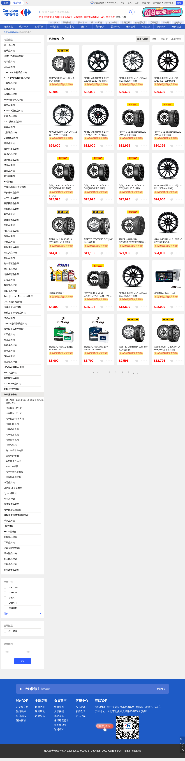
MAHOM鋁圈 (12, 466)
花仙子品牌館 (10, 116)
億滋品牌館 (9, 318)
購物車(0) (168, 3)
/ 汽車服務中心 (25, 32)
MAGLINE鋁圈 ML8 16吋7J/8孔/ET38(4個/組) (168, 240)
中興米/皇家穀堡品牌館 (15, 187)
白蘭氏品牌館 (10, 94)
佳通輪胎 (13, 608)
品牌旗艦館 (68, 22)
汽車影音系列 (12, 440)
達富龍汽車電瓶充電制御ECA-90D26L (61, 348)
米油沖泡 (54, 26)
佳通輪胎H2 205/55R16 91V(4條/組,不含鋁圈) (60, 240)
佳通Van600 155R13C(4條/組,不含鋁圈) (62, 79)
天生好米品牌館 (11, 198)
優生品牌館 (9, 356)
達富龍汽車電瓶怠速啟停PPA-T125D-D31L (96, 348)
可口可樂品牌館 (11, 230)
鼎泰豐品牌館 (10, 553)
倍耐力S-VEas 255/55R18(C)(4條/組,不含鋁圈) (133, 133)
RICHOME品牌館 (12, 383)
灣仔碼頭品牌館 (11, 274)
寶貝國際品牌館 (11, 203)
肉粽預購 (78, 17)
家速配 (166, 22)
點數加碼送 (111, 22)
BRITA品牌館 (10, 372)
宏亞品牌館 (9, 334)
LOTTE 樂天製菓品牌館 (15, 323)
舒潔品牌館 (9, 340)
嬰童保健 (115, 26)
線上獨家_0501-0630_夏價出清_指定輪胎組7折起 (25, 401)
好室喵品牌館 (10, 361)
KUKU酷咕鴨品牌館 (13, 99)
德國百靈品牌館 (11, 504)
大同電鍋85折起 (91, 17)
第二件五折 (96, 22)
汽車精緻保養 (12, 429)
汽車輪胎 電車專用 (15, 418)
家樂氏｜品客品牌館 (13, 329)
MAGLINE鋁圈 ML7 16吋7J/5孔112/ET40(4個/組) (168, 187)
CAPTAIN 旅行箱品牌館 (15, 72)
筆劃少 (164, 38)
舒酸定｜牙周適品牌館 (15, 312)
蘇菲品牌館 (9, 351)
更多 (22, 613)
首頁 (6, 32)
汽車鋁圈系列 (12, 424)
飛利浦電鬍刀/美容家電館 (16, 515)
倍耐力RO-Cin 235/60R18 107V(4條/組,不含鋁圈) (61, 187)
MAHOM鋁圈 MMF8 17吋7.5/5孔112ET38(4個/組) (96, 133)
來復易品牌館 (10, 564)
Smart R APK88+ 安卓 (164, 293)
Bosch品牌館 (10, 531)
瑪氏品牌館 (9, 67)
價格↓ (155, 38)
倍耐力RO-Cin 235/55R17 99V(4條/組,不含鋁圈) (131, 187)
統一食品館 (9, 45)
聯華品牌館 (9, 50)
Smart (11, 597)
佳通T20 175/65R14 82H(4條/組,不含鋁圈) (133, 348)
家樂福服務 (97, 2)
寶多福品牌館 (10, 154)
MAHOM (13, 592)
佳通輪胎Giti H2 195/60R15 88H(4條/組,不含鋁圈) (167, 348)
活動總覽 (154, 22)
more (161, 689)
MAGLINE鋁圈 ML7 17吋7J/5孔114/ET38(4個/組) (133, 79)
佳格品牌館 (9, 236)
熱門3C (84, 26)
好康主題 (8, 26)
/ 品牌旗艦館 (13, 32)
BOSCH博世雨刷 (12, 548)
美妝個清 (100, 26)
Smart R (12, 603)
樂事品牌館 (9, 105)
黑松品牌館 (9, 225)
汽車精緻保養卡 (56, 293)
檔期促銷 (125, 22)
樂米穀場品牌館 (11, 159)
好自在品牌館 (10, 290)
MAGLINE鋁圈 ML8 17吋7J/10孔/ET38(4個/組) (166, 79)
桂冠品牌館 (9, 258)
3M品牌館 (8, 181)
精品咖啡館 (9, 176)
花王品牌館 (9, 214)
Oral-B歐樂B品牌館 (13, 301)
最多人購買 (143, 38)
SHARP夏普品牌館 (13, 488)
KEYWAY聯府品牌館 (14, 367)
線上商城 (54, 22)
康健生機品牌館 (11, 220)
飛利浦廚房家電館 (12, 509)
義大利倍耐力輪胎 (14, 450)
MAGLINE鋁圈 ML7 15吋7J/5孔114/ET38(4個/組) (133, 294)
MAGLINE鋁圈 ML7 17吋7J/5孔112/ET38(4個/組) (63, 133)
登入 (129, 3)
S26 (103, 17)
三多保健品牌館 (11, 192)
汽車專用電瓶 (12, 434)
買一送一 (82, 22)
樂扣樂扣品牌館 (11, 378)
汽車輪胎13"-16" (14, 408)
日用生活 (146, 26)
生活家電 (69, 26)
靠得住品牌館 (10, 345)
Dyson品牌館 (10, 493)
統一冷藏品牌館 (11, 263)
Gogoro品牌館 (11, 138)
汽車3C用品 (11, 445)
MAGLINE (13, 587)
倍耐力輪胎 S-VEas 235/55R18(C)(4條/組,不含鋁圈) (98, 294)
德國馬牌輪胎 (12, 456)
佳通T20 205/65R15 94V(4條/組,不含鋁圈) (98, 240)
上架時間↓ (176, 38)
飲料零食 (39, 26)
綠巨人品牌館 (10, 252)
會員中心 (146, 3)
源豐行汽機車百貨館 (13, 56)
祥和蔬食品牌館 (11, 570)
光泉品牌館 (9, 61)
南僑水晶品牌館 (11, 209)
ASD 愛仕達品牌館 (13, 121)
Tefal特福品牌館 (11, 389)
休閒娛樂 (130, 26)
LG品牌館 (8, 526)
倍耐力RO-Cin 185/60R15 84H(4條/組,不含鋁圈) (96, 187)
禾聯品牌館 (9, 520)
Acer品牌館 (9, 499)
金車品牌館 (9, 127)
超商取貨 (178, 22)
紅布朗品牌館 (10, 559)
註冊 (137, 3)
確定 (22, 661)
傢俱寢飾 (161, 26)
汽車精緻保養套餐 (14, 471)
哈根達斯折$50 (46, 17)
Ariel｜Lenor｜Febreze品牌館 (18, 296)
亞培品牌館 (9, 542)
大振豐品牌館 (10, 83)
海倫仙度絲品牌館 (12, 307)
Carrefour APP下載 (115, 3)
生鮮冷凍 (23, 26)
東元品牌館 (9, 482)
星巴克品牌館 (10, 269)
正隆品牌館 (9, 89)
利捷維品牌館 (10, 537)
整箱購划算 (139, 22)
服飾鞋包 (176, 26)
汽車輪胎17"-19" (14, 413)
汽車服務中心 (10, 394)
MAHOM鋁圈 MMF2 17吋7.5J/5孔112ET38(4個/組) (96, 79)
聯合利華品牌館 (11, 149)
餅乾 (118, 17)
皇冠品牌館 (9, 170)
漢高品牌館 (9, 165)
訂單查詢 (157, 3)
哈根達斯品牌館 (11, 247)
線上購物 (13, 631)
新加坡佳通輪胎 (13, 461)
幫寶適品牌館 (10, 285)
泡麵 (124, 17)
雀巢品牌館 (9, 280)
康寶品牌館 (9, 241)
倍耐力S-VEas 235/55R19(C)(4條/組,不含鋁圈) (168, 133)
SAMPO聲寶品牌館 (13, 110)
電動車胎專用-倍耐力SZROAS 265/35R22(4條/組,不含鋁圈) (133, 241)
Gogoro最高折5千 (63, 17)
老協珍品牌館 (10, 132)
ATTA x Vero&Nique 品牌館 (17, 78)
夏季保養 (110, 17)
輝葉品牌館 (9, 143)
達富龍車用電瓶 (13, 477)
